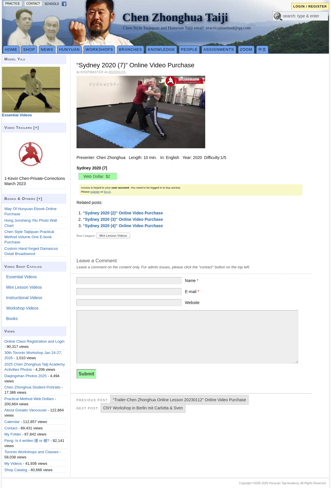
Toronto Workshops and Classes (31, 452)
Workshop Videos (22, 308)
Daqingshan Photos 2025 (25, 376)
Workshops (99, 49)
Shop (29, 49)
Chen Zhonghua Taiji (175, 17)
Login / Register (310, 6)
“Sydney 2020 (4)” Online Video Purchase (123, 225)
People (189, 49)
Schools (52, 4)
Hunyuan (69, 49)
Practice (12, 3)
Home (11, 49)
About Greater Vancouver (25, 410)
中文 (262, 49)
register (95, 191)
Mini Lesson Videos (113, 235)
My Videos (13, 463)
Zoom (246, 49)
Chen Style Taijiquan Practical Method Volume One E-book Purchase (29, 236)
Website (192, 302)
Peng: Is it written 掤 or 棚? (26, 440)
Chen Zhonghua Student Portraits (32, 387)
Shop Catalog (15, 470)
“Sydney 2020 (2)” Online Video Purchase (123, 213)
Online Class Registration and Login (34, 341)
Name (192, 280)
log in (107, 191)
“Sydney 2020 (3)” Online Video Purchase (123, 219)
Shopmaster (91, 72)
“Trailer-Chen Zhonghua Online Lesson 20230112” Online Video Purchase (179, 399)
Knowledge (161, 49)
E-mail (192, 291)
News (47, 49)
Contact (33, 3)
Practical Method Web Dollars (29, 399)
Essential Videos (21, 276)
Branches (130, 49)
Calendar (12, 422)
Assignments (218, 49)
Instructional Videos (24, 297)
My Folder (12, 434)
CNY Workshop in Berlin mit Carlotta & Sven (143, 408)
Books (12, 318)
